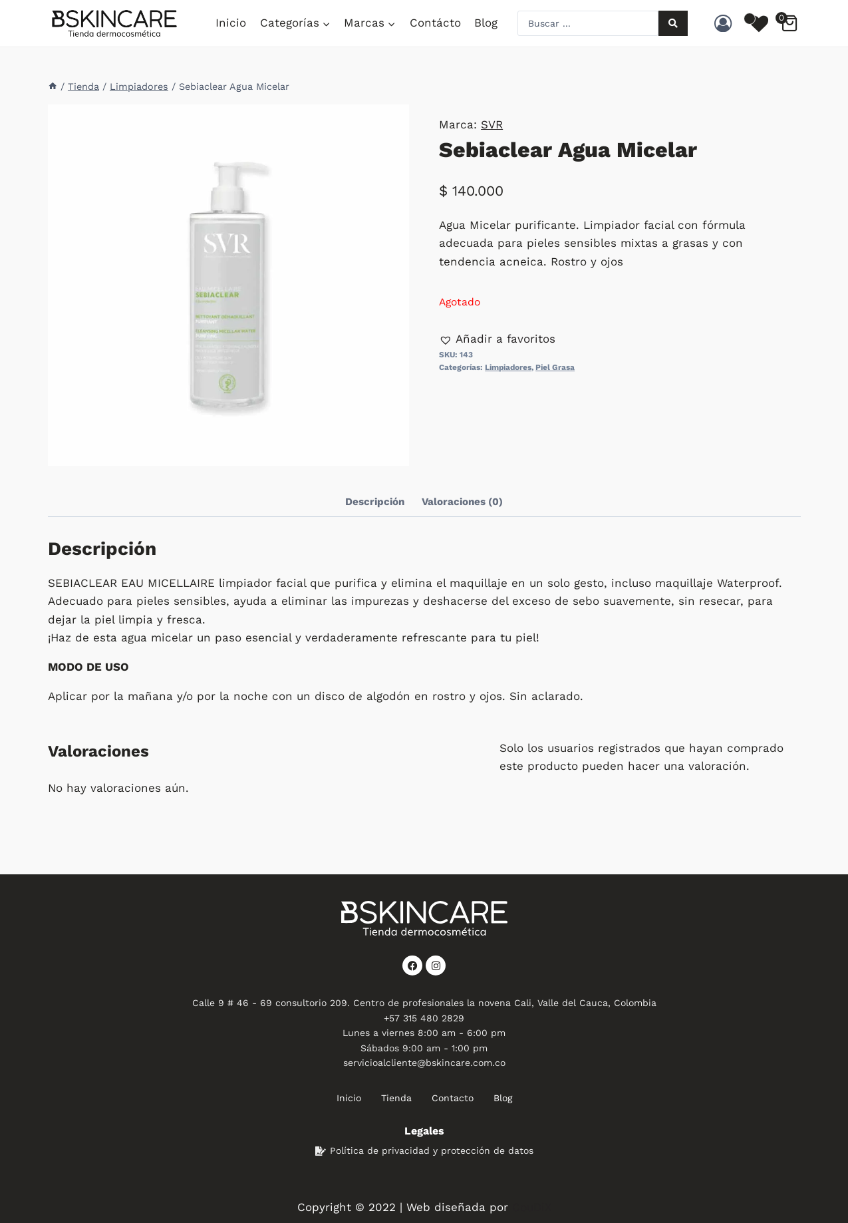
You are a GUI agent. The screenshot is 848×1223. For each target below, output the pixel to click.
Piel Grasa (555, 367)
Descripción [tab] (374, 502)
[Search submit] (673, 23)
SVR (492, 124)
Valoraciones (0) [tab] (462, 502)
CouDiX (531, 1207)
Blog (485, 22)
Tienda (396, 1098)
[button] (497, 339)
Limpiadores (508, 367)
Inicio (230, 22)
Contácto (435, 22)
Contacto (453, 1098)
